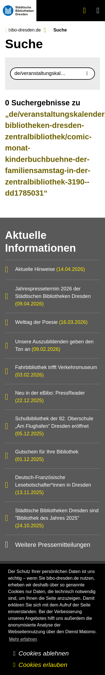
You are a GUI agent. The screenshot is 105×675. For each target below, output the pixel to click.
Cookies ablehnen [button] (43, 653)
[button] (98, 10)
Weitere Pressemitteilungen (52, 544)
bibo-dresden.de (24, 30)
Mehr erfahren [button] (23, 639)
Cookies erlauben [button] (42, 664)
